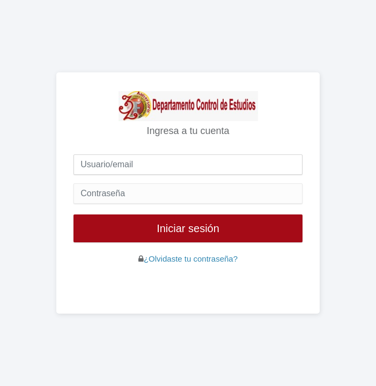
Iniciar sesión (188, 228)
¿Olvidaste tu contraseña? (191, 258)
